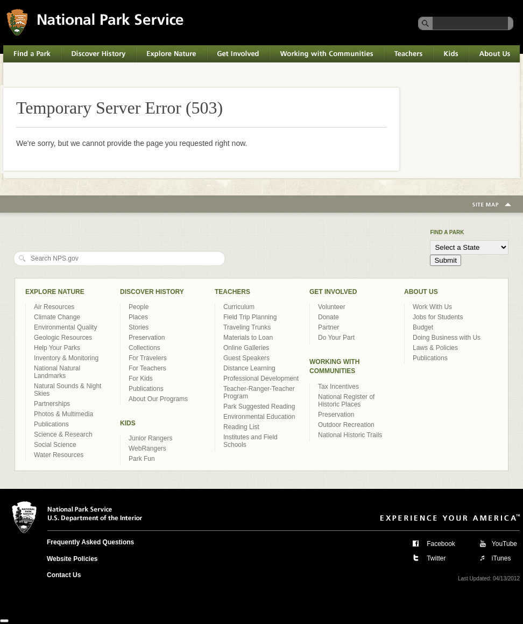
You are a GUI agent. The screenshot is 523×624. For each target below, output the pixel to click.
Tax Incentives (338, 386)
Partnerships (52, 404)
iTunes (501, 558)
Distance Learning (249, 368)
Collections (144, 348)
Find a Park (32, 53)
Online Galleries (246, 348)
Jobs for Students (438, 317)
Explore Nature (171, 53)
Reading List (241, 427)
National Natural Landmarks (57, 372)
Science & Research (63, 434)
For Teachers (147, 368)
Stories (139, 327)
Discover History (98, 53)
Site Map (491, 205)
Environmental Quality (65, 327)
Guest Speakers (246, 358)
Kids (451, 53)
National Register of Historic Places (346, 400)
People (139, 307)
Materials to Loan (248, 337)
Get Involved (238, 53)
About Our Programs (158, 399)
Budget (423, 327)
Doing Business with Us (446, 337)
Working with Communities (327, 53)
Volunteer (331, 307)
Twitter (436, 558)
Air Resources (54, 307)
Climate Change (57, 317)
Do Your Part (336, 337)
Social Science (55, 444)
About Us (494, 53)
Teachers (408, 53)
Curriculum (239, 307)
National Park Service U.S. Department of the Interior (94, 22)
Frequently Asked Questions (90, 542)
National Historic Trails (350, 435)
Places (138, 317)
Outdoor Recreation (346, 425)
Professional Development (261, 378)
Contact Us (64, 575)
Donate (328, 317)
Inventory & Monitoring (66, 358)
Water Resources (58, 455)
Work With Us (432, 307)
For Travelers (148, 358)
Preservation (147, 337)
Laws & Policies (435, 348)
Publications (51, 424)
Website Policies (72, 559)
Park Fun (142, 458)
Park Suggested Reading (259, 406)
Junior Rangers (150, 438)
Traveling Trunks (247, 327)
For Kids (141, 378)
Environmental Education (259, 416)
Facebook (441, 544)
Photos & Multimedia (63, 414)
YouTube (504, 544)
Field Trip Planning (250, 317)
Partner (328, 327)
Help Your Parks (57, 348)
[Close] (4, 620)
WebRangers (147, 448)
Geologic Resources (63, 337)
